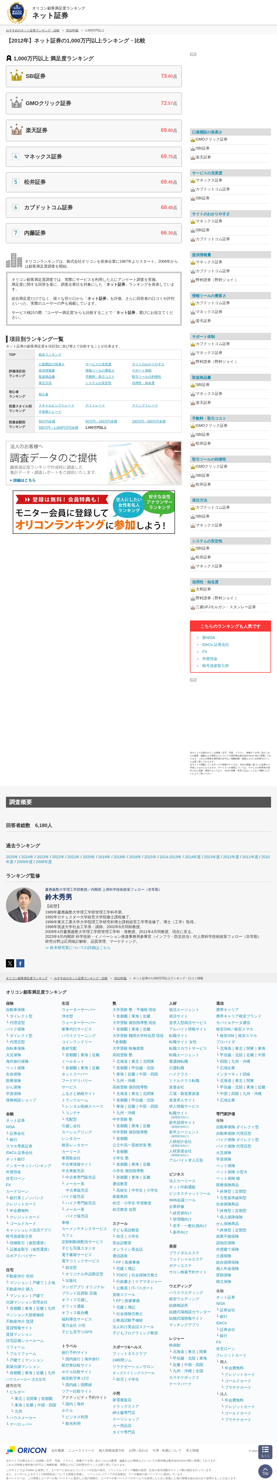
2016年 (135, 857)
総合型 (71, 1267)
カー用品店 (122, 1425)
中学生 (137, 1190)
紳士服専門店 (124, 1412)
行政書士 (123, 1281)
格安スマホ (247, 1035)
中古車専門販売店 (80, 1177)
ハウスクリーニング (79, 1035)
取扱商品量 (47, 377)
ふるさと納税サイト (79, 1093)
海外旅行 (92, 1359)
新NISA (208, 637)
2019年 (104, 857)
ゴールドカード (23, 1223)
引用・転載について (167, 1450)
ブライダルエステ (184, 1253)
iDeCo (221, 1323)
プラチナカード (238, 1387)
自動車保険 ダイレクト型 (237, 1127)
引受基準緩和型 (233, 1198)
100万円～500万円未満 (149, 421)
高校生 (122, 1190)
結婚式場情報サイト (186, 1318)
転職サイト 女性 (183, 1042)
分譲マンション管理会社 (27, 1302)
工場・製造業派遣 (184, 1093)
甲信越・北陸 (142, 1068)
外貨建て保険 (227, 1249)
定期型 (240, 1191)
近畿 (40, 1308)
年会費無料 (19, 1210)
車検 (65, 1222)
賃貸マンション (19, 1334)
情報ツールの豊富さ (100, 370)
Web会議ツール (182, 1200)
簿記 (131, 1268)
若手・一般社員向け (190, 1226)
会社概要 (57, 1450)
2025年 (12, 857)
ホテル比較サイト (77, 1372)
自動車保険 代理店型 (233, 1133)
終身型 (225, 1191)
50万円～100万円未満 (101, 421)
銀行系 (15, 1198)
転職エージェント (184, 1055)
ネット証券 (15, 1120)
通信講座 (120, 1256)
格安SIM (227, 1035)
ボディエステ (180, 1265)
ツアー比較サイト (77, 1391)
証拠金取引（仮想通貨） (30, 1249)
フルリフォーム (23, 1353)
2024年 (27, 857)
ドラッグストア (126, 1406)
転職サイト (178, 1035)
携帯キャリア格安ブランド (239, 1016)
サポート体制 (141, 370)
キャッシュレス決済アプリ (28, 1230)
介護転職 (176, 1068)
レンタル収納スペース (84, 1106)
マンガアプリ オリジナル (83, 1287)
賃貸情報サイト (19, 1328)
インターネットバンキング (28, 1165)
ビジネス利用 (76, 1417)
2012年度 (231, 857)
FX (204, 651)
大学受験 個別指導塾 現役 (134, 1022)
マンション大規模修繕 (25, 1315)
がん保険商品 (227, 1223)
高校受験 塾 (123, 1055)
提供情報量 (47, 370)
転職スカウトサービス (188, 1048)
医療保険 (13, 1080)
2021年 (73, 857)
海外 (80, 1404)
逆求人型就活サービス (188, 1022)
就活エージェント (184, 1009)
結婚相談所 (178, 1305)
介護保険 (223, 1256)
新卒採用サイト (182, 1124)
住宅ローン (15, 1178)
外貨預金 (209, 658)
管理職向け (182, 1219)
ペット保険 (15, 1068)
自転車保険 (15, 1048)
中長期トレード (50, 412)
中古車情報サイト (77, 1164)
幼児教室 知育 (124, 1209)
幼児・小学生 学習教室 (132, 1203)
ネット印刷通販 (182, 1187)
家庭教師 (120, 1196)
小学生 (152, 1190)
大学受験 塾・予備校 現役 (134, 1009)
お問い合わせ (138, 1450)
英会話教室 (122, 1243)
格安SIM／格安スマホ (234, 1029)
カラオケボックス (184, 1377)
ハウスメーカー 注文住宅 (26, 1379)
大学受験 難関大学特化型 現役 (138, 1035)
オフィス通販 (73, 1306)
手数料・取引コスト (100, 377)
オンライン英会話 (128, 1249)
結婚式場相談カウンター (190, 1312)
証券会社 (17, 1133)
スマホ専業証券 (19, 1146)
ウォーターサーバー (79, 1009)
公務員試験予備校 (128, 1320)
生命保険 (13, 1074)
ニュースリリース (81, 1450)
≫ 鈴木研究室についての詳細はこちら (78, 947)
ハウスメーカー (23, 1418)
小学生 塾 (121, 1158)
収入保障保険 (231, 1217)
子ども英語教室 (126, 1230)
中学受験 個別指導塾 (130, 1132)
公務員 (122, 1288)
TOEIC (122, 1275)
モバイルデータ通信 (233, 1022)
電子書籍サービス (77, 1255)
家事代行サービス (77, 1029)
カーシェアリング (77, 1132)
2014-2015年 (171, 857)
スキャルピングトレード (56, 405)
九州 (51, 1308)
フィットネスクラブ (130, 1353)
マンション (19, 1282)
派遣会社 (176, 1087)
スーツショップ (126, 1419)
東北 (18, 1398)
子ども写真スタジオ (79, 1248)
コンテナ (73, 1113)
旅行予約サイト (75, 1352)
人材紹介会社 (180, 1143)
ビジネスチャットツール (190, 1193)
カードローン (17, 1191)
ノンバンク (34, 1198)
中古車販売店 (73, 1171)
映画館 (174, 1345)
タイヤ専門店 (124, 1432)
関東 (203, 1351)
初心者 (43, 394)
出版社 (71, 1280)
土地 (51, 1282)
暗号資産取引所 (215, 666)
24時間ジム (122, 1360)
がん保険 (13, 1087)
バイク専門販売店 (80, 1203)
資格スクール (124, 1294)
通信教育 (120, 1184)
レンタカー (71, 1138)
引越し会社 (71, 1126)
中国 (261, 1055)
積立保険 (223, 1281)
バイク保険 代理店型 (233, 1146)
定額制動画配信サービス (82, 1242)
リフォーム (15, 1347)
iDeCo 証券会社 (215, 644)
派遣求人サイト (182, 1100)
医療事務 (132, 1262)
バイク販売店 (73, 1196)
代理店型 (17, 1022)
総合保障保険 (227, 1262)
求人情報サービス (184, 1106)
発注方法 (45, 383)
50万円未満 (47, 421)
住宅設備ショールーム (25, 1340)
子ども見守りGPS (77, 1332)
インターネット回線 (233, 1074)
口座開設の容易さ (52, 364)
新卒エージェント (184, 1134)
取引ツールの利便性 (146, 377)
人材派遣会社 (180, 1153)
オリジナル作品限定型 (84, 1274)
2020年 (89, 857)
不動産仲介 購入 (20, 1289)
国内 (69, 1404)
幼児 (120, 1236)
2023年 (43, 857)
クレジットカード (21, 1204)
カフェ (67, 1235)
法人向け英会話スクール (133, 1327)
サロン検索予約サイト (188, 1272)
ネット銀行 (15, 1159)
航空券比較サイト (77, 1365)
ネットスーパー (75, 1074)
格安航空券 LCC (75, 1378)
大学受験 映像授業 (128, 1048)
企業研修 (176, 1206)
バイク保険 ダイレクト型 (237, 1139)
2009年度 (25, 862)
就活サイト (178, 1016)
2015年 (150, 857)
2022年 (58, 857)
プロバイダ (225, 1042)
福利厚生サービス (77, 1319)
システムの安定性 (98, 383)
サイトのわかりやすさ (148, 364)
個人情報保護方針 (112, 1450)
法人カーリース (182, 1181)
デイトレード (95, 405)
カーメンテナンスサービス (84, 1229)
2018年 (120, 857)
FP (118, 1262)
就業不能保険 (227, 1236)
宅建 (120, 1268)
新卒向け (180, 1232)
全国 (199, 1371)
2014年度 (193, 857)
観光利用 (73, 1423)
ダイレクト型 (21, 1016)
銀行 (13, 1139)
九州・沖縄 (125, 1080)
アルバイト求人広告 (186, 1160)
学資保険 (13, 1093)
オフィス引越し (75, 1299)
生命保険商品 (227, 1204)
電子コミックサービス (81, 1261)
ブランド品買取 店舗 (79, 1293)
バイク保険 (15, 1029)
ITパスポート (142, 1288)
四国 (223, 1061)
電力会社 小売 (73, 1325)
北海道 (122, 1061)
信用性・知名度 (143, 383)
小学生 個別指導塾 (128, 1171)
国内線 (71, 1385)
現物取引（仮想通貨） (29, 1243)
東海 (28, 1308)
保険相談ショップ (21, 1100)
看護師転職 (178, 1061)
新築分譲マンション (23, 1366)
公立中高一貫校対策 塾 (132, 1145)
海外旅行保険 (17, 1061)
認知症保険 (225, 1243)
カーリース (71, 1151)
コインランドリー (77, 1042)
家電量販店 (122, 1400)
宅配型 (71, 1119)
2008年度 (44, 862)
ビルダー (17, 1392)
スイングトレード (145, 405)
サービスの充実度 (98, 364)
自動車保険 (15, 1009)
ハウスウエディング (186, 1292)
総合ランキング (50, 354)
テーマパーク (180, 1384)
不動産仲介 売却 (20, 1276)
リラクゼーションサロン (133, 1366)
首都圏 (15, 1308)
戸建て (38, 1282)
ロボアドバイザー (21, 1256)
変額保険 (223, 1275)
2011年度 (250, 857)
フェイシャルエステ (186, 1259)
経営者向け (182, 1213)
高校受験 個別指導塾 (130, 1087)
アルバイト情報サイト (188, 1029)
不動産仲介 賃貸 (20, 1321)
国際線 (86, 1385)
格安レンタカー (75, 1145)
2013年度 (212, 857)
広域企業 (227, 1068)
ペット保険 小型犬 (232, 1172)
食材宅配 (69, 1048)
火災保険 (13, 1055)
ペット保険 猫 (228, 1178)
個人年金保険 (227, 1268)
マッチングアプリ (184, 1325)
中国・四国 (46, 1405)
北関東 (31, 1398)
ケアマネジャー (148, 1281)
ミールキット (73, 1061)
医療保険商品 (227, 1185)
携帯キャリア (227, 1009)
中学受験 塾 (123, 1119)
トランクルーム (75, 1100)
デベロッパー (21, 1424)
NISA (10, 1127)
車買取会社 (71, 1158)
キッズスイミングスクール (134, 1373)
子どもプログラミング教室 (135, 1333)
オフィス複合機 (75, 1312)
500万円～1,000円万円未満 (58, 428)
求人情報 (192, 1450)
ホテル (67, 1410)
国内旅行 (73, 1359)
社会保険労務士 (144, 1275)
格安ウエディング (184, 1299)
